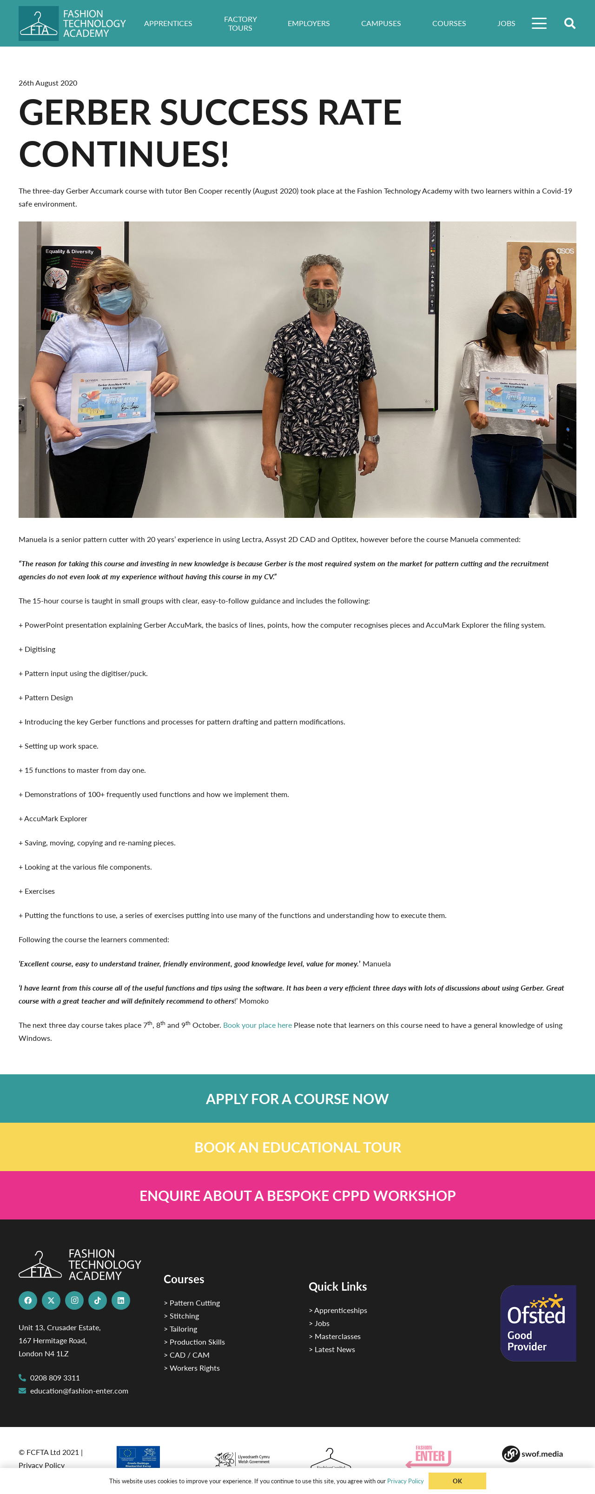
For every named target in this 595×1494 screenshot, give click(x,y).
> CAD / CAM (187, 1354)
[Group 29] (442, 1457)
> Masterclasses (335, 1336)
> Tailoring (180, 1328)
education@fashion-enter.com (79, 1390)
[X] (51, 1300)
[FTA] (79, 23)
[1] (249, 1457)
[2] (152, 1460)
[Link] (297, 1098)
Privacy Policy (42, 1465)
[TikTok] (97, 1300)
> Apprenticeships (338, 1310)
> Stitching (181, 1315)
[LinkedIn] (121, 1300)
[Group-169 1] (539, 1454)
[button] (539, 23)
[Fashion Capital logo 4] (346, 1459)
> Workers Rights (192, 1367)
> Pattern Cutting (192, 1302)
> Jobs (319, 1323)
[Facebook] (28, 1300)
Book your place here (257, 1024)
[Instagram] (74, 1300)
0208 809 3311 (55, 1377)
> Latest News (332, 1349)
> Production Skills (194, 1341)
